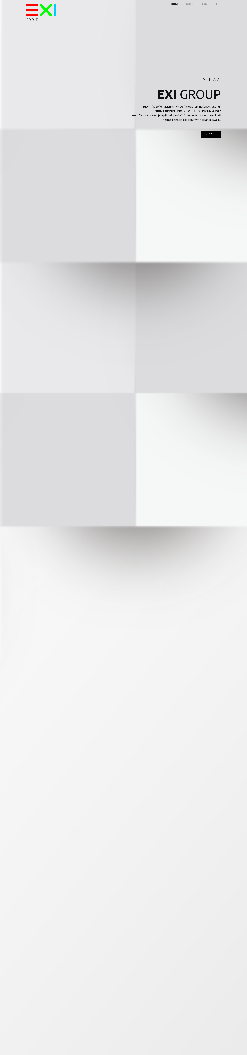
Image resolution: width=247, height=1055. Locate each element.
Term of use (209, 4)
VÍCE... (211, 134)
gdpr (189, 4)
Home (175, 4)
